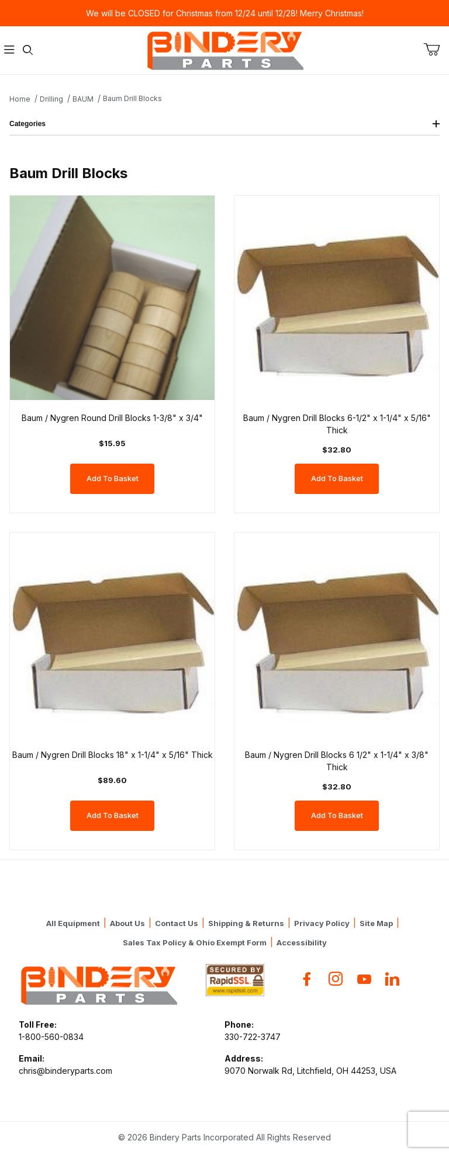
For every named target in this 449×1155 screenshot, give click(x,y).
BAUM (83, 99)
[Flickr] (392, 979)
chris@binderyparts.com (65, 1071)
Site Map (376, 923)
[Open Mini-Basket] (436, 49)
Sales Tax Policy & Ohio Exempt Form (195, 942)
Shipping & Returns (246, 923)
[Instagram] (335, 979)
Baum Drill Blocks (132, 98)
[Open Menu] (9, 50)
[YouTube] (364, 979)
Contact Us (176, 923)
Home (19, 99)
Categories (224, 124)
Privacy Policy (322, 923)
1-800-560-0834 (51, 1037)
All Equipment (73, 923)
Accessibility (302, 942)
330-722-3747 (252, 1037)
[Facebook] (307, 979)
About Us (127, 923)
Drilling (51, 99)
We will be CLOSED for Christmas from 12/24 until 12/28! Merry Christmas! (225, 13)
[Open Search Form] (28, 50)
